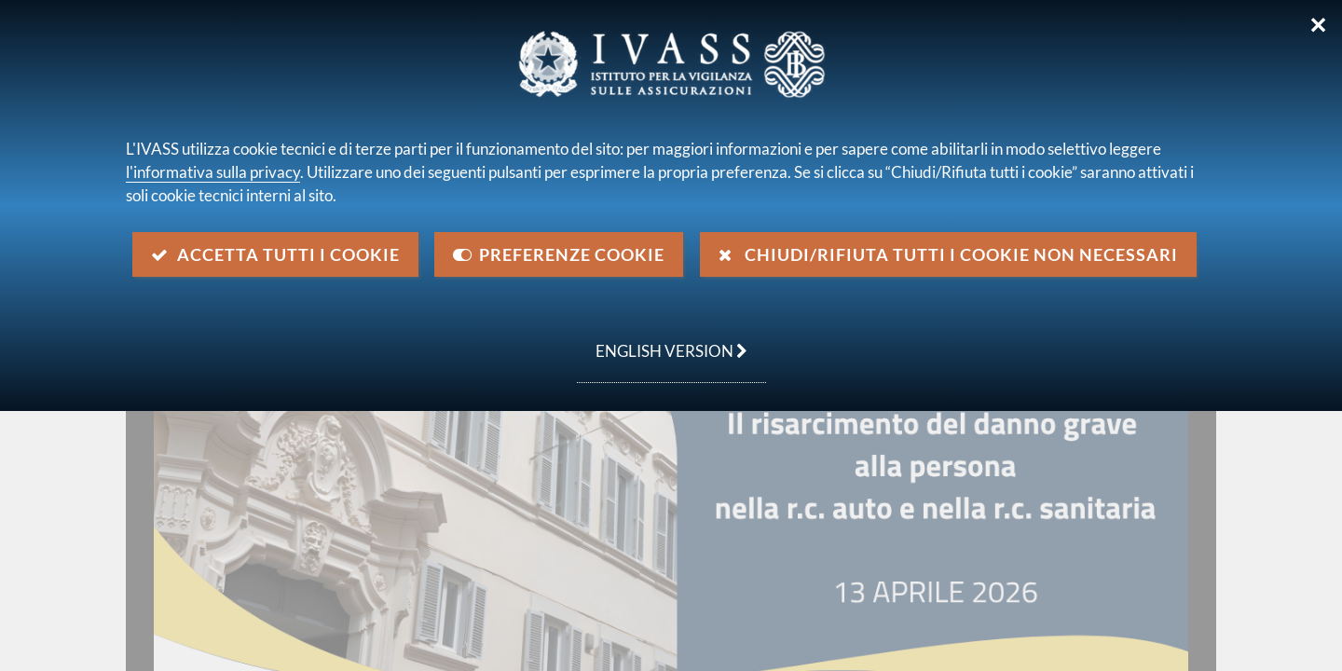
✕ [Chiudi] (1318, 25)
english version (662, 341)
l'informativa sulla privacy (213, 172)
